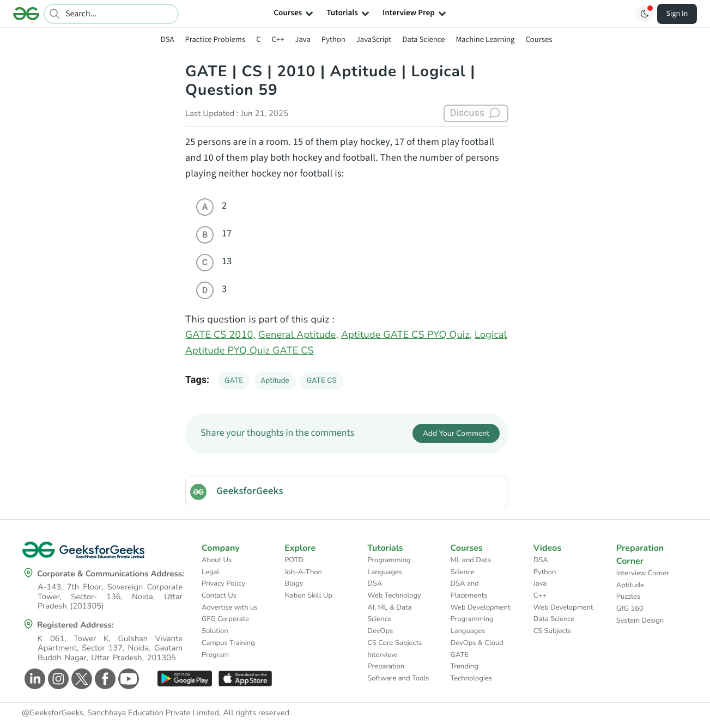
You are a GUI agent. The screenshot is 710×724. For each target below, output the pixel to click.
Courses (538, 39)
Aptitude (274, 380)
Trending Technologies (472, 672)
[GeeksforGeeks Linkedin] (33, 678)
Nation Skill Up (308, 595)
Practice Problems (215, 39)
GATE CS (322, 380)
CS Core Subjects (394, 643)
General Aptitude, (298, 335)
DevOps (380, 631)
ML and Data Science (471, 566)
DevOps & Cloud (477, 643)
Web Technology (394, 595)
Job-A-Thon (303, 572)
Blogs (293, 583)
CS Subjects (552, 631)
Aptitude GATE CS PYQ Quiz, (406, 335)
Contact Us (219, 595)
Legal (210, 572)
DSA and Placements (469, 589)
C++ (278, 39)
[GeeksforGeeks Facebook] (104, 678)
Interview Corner (642, 573)
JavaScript (373, 39)
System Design (640, 620)
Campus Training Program (228, 649)
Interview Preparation (385, 661)
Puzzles (628, 596)
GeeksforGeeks (249, 491)
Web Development (481, 607)
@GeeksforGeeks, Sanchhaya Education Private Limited (120, 713)
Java (302, 39)
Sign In (677, 13)
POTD (294, 560)
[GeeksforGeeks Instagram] (57, 678)
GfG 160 (630, 608)
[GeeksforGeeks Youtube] (127, 678)
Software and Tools (398, 678)
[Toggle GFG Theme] (644, 13)
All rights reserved (256, 713)
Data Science (423, 39)
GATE (233, 380)
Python (333, 39)
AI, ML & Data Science (389, 613)
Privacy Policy (223, 583)
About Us (217, 560)
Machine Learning (485, 39)
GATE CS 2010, (220, 335)
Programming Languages (388, 566)
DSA (167, 39)
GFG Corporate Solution (225, 625)
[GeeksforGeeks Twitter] (80, 678)
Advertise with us (230, 607)
